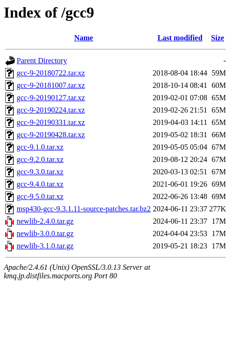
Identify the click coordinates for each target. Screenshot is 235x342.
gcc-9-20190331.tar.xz (51, 122)
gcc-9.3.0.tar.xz (40, 172)
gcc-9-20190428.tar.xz (51, 135)
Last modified (180, 38)
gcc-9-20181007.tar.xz (51, 85)
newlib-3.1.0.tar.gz (45, 246)
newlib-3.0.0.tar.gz (45, 233)
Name (83, 38)
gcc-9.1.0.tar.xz (40, 147)
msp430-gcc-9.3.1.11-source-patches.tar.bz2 (83, 209)
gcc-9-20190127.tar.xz (51, 98)
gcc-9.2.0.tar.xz (40, 159)
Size (218, 38)
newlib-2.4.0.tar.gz (45, 221)
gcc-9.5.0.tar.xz (40, 196)
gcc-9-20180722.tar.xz (51, 73)
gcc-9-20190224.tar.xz (51, 110)
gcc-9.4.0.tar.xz (40, 184)
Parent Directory (42, 61)
